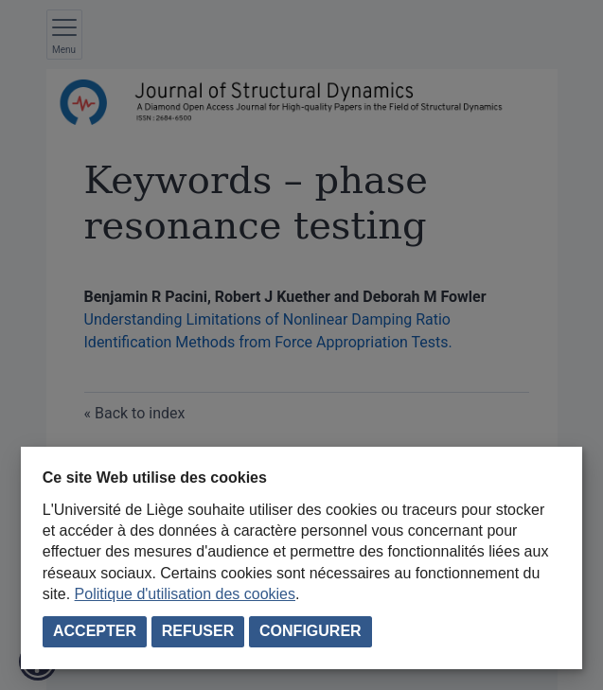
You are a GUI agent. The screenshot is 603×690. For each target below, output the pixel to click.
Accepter (94, 631)
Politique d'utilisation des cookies (185, 594)
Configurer (310, 631)
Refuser (198, 631)
